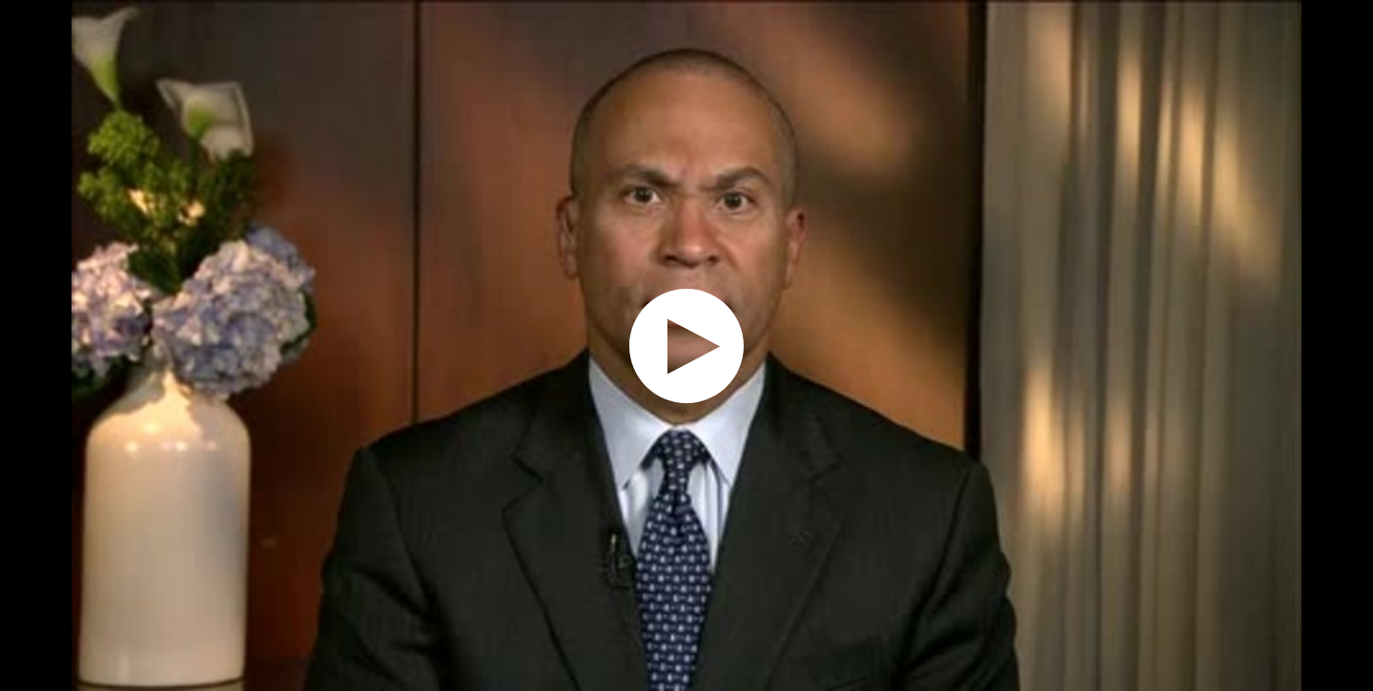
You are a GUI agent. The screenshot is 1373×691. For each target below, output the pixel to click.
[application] (686, 345)
